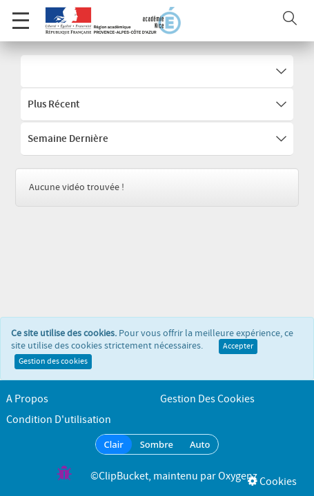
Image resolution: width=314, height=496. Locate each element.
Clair (114, 444)
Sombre (156, 444)
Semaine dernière (157, 139)
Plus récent (157, 104)
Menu (20, 13)
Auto (200, 444)
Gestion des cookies (53, 367)
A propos (27, 399)
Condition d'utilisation (58, 420)
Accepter (238, 352)
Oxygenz (237, 476)
